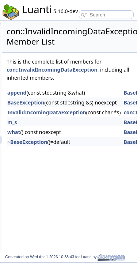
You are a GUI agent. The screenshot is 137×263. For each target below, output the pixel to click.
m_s (53, 130)
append (58, 100)
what (55, 140)
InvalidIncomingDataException (88, 120)
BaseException (67, 110)
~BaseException (68, 149)
